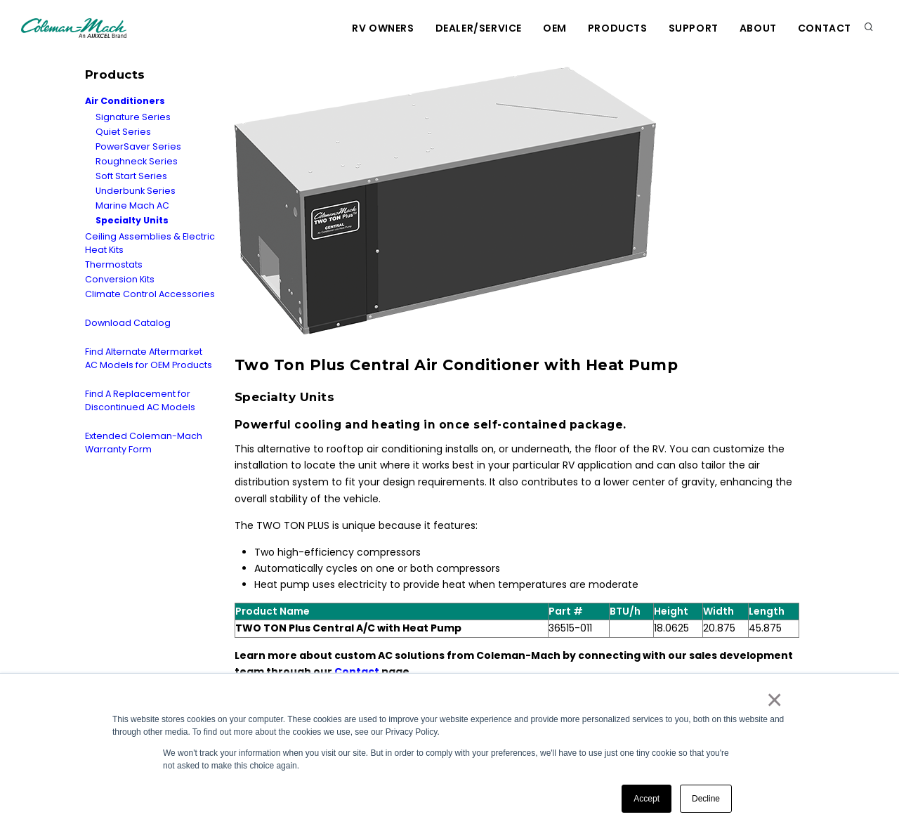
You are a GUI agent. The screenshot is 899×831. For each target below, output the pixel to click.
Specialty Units (132, 220)
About (758, 28)
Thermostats (114, 264)
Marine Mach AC (132, 205)
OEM (555, 28)
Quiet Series (123, 132)
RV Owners (383, 28)
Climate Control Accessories (150, 294)
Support (693, 28)
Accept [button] (647, 799)
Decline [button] (706, 799)
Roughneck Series (137, 161)
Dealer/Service (478, 28)
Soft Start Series (131, 176)
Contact (824, 28)
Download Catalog (128, 323)
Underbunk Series (136, 191)
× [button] (773, 699)
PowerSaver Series (138, 146)
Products (618, 28)
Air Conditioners (125, 101)
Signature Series (133, 117)
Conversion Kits (120, 279)
